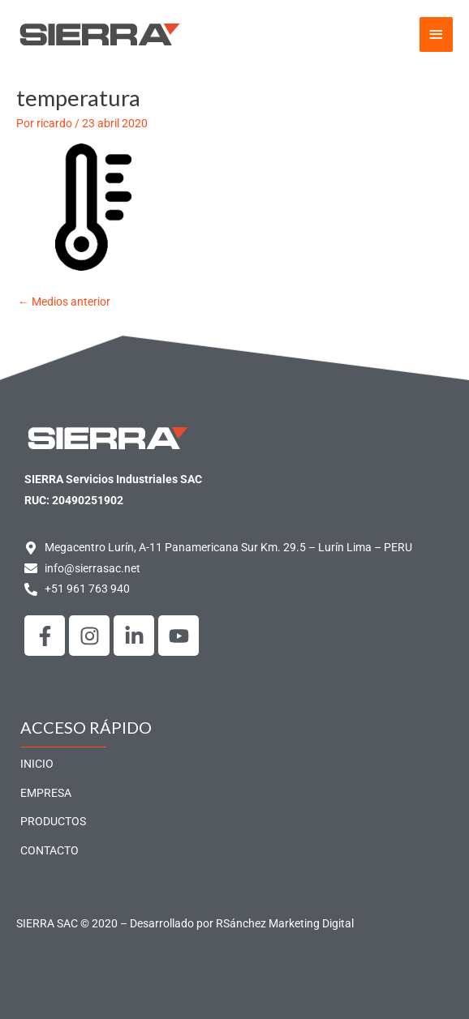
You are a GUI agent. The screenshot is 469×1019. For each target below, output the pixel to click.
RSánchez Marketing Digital (285, 923)
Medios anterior (64, 301)
